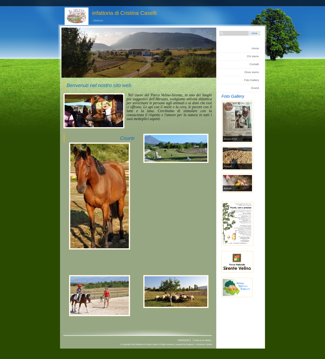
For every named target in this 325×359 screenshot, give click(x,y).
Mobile (209, 344)
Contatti (254, 64)
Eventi (255, 88)
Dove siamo (251, 72)
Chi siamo (253, 56)
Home (255, 48)
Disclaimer (200, 344)
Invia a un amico (202, 340)
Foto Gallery (251, 80)
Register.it (190, 344)
